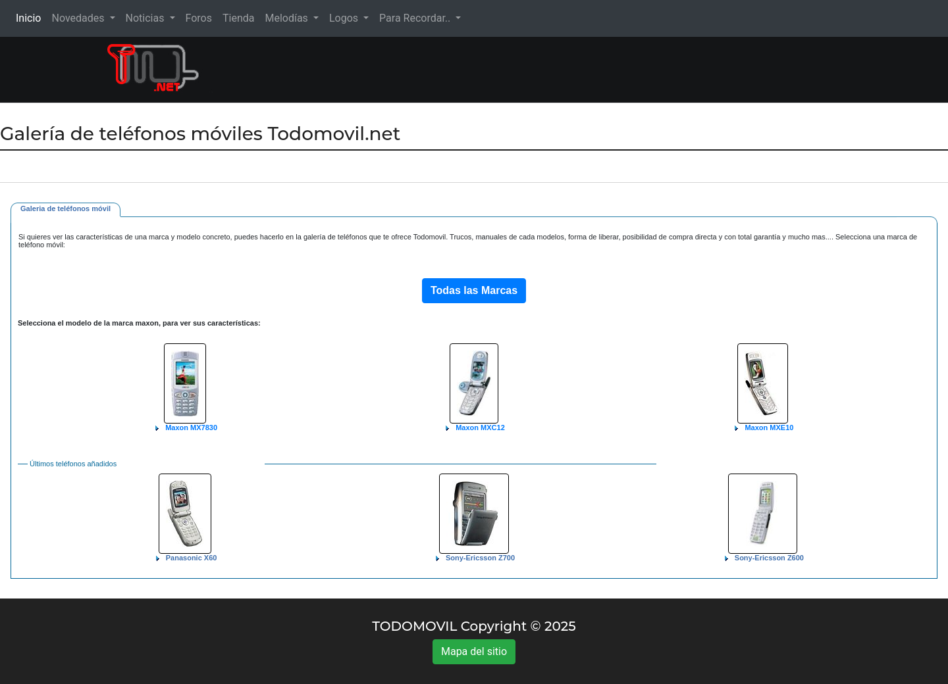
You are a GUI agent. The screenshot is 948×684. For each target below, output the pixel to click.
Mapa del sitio (474, 651)
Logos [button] (345, 18)
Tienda (238, 18)
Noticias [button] (146, 18)
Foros (199, 18)
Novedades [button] (79, 18)
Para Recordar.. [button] (416, 18)
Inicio (31, 17)
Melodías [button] (287, 18)
